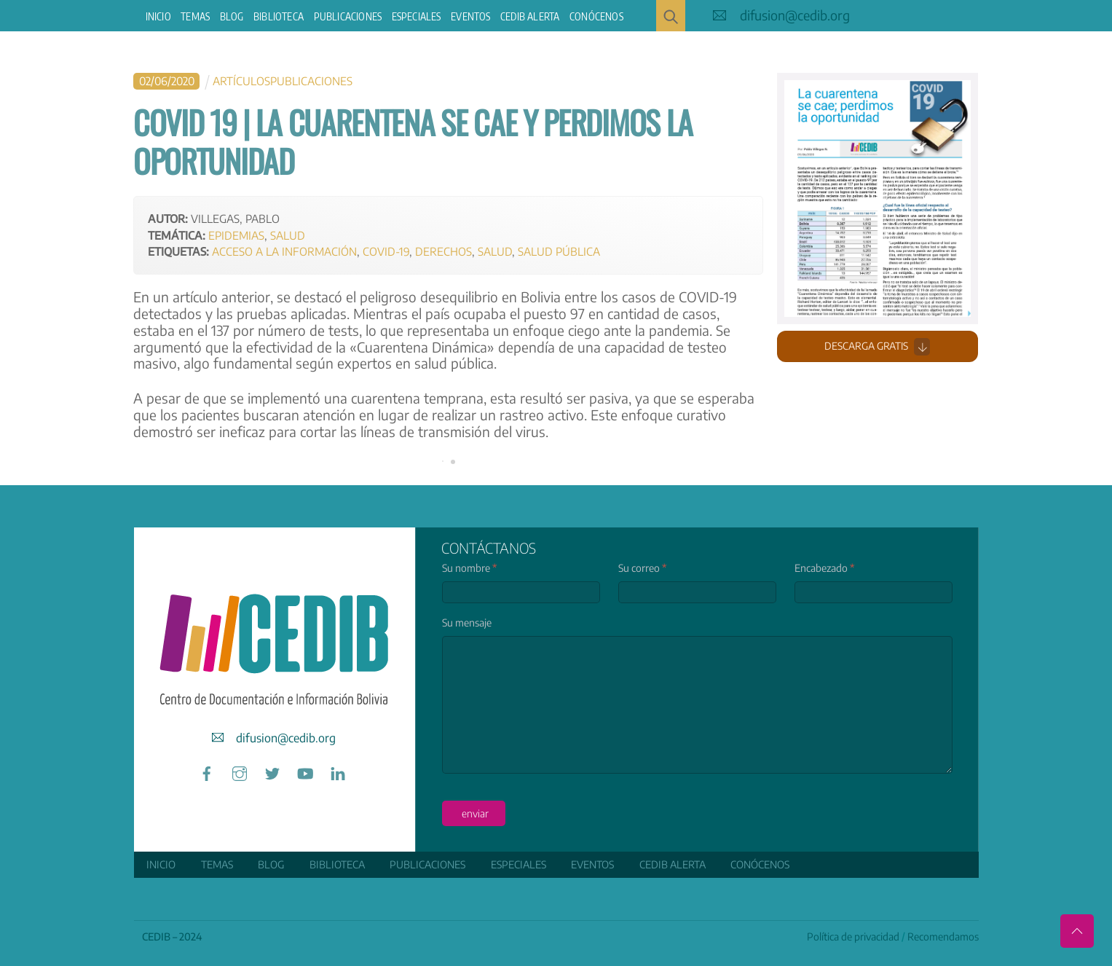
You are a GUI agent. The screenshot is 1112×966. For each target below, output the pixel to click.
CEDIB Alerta (529, 16)
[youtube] (305, 771)
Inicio (158, 16)
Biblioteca (278, 16)
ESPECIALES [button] (416, 16)
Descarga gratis (877, 347)
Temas (195, 16)
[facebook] (206, 771)
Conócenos (596, 16)
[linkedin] (337, 771)
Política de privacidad (853, 936)
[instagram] (239, 771)
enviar (475, 813)
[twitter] (272, 771)
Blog (232, 16)
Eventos (470, 16)
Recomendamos (943, 936)
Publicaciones (348, 16)
